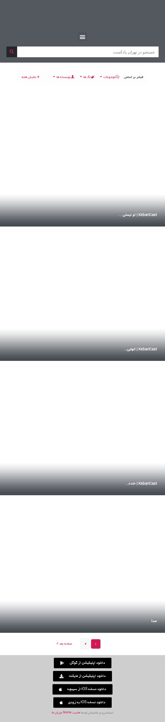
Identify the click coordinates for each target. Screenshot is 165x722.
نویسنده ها (63, 77)
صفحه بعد (64, 644)
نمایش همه (31, 77)
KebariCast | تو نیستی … (138, 215)
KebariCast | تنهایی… (140, 349)
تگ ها (86, 77)
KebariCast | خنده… (141, 484)
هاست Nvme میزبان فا (66, 712)
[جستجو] (11, 51)
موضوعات (109, 77)
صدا (154, 621)
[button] (82, 36)
